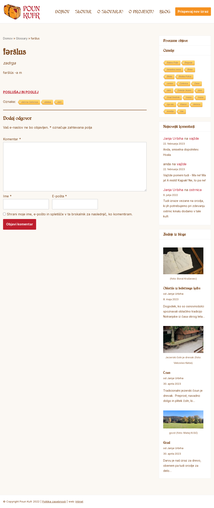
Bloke (190, 70)
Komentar (12, 139)
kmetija (170, 111)
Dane (197, 83)
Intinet (79, 501)
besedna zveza (174, 70)
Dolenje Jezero (184, 90)
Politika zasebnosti (54, 501)
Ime (7, 196)
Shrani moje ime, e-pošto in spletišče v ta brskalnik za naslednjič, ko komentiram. (69, 214)
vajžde (194, 138)
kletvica (196, 104)
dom (200, 90)
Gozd (166, 443)
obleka (48, 102)
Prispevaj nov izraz (193, 11)
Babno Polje (172, 63)
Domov (62, 11)
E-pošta (59, 196)
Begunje (188, 63)
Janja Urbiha (173, 138)
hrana (189, 97)
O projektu (141, 11)
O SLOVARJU (110, 11)
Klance (184, 104)
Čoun (166, 373)
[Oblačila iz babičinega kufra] (183, 264)
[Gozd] (183, 423)
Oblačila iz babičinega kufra (181, 288)
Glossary (22, 38)
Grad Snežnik (173, 97)
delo (169, 90)
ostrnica (195, 190)
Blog (165, 11)
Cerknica (184, 83)
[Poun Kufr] (22, 11)
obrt (59, 102)
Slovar (83, 11)
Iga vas (170, 104)
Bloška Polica (185, 76)
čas (182, 111)
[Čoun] (183, 346)
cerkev (170, 83)
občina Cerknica (30, 102)
